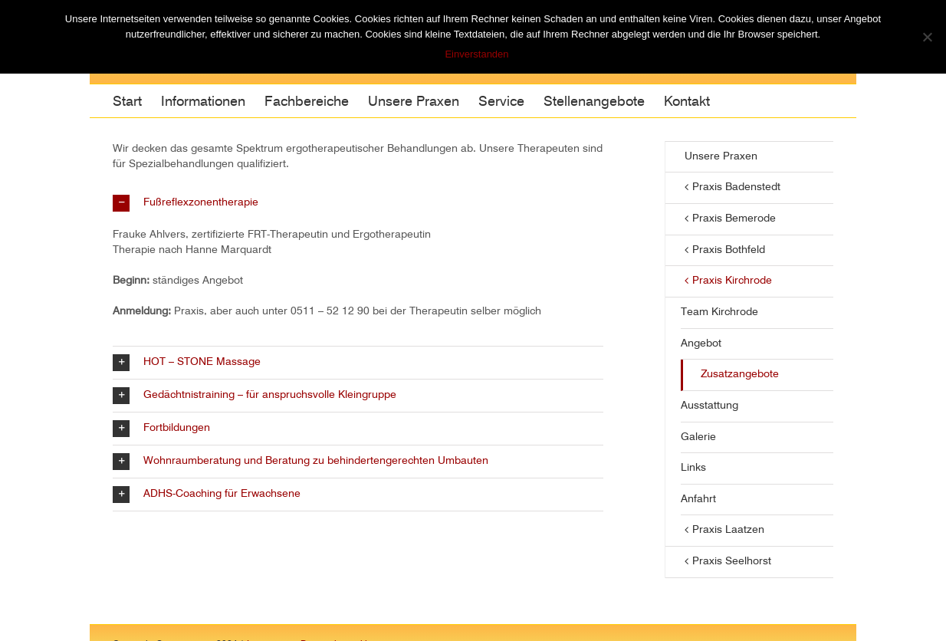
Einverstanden (476, 54)
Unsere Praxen (721, 156)
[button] (358, 203)
